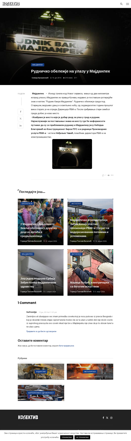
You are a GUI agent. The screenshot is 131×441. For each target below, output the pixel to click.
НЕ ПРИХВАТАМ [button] (82, 437)
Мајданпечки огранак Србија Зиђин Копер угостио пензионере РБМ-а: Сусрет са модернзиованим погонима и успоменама (89, 228)
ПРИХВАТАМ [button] (67, 437)
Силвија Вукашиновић (40, 78)
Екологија (27, 204)
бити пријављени (66, 346)
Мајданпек (37, 65)
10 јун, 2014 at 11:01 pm (48, 312)
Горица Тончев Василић (31, 241)
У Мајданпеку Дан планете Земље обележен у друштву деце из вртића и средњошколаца (38, 230)
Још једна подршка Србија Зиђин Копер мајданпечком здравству (38, 282)
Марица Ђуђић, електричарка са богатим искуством (89, 284)
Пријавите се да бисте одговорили (41, 331)
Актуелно (76, 204)
